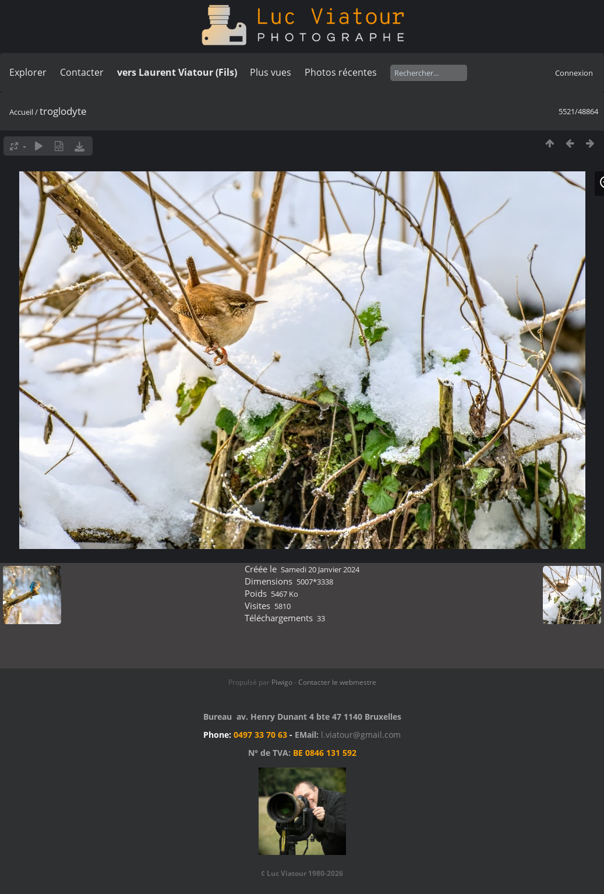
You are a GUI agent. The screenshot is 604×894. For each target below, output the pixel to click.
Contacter (82, 72)
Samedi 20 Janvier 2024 (320, 569)
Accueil (21, 112)
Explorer (28, 72)
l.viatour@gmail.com (361, 734)
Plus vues (270, 72)
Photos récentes (341, 72)
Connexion (574, 73)
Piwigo (281, 682)
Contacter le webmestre (337, 682)
